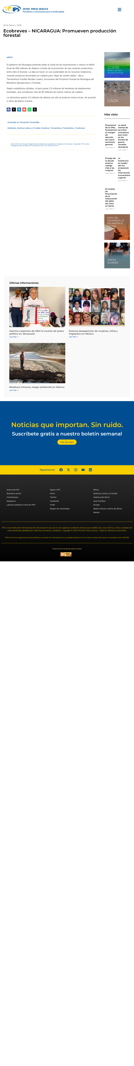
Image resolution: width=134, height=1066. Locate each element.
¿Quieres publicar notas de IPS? (21, 505)
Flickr (52, 505)
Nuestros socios (14, 493)
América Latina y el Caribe (28, 128)
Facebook (54, 501)
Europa (96, 505)
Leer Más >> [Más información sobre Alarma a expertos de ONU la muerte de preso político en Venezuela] (14, 337)
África (96, 490)
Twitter (53, 497)
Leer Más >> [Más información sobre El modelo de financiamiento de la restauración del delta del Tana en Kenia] (110, 209)
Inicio (52, 493)
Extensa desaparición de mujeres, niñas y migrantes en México (93, 332)
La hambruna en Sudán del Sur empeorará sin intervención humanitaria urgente (124, 168)
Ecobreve (45, 128)
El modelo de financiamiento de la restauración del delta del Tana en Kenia (112, 197)
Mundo (96, 512)
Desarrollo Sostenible (29, 122)
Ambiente (11, 128)
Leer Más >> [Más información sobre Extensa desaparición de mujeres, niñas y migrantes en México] (73, 337)
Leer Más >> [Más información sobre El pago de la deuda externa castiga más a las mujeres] (110, 173)
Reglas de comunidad (60, 509)
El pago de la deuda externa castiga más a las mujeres (110, 164)
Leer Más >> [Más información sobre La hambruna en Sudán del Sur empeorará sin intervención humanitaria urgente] (123, 180)
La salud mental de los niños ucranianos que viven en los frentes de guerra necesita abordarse (123, 136)
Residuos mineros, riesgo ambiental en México (36, 387)
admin (10, 57)
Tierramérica (56, 128)
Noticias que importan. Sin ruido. (67, 425)
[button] (9, 109)
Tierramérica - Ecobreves (74, 128)
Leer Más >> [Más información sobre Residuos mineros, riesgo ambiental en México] (14, 390)
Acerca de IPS (13, 490)
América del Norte (101, 497)
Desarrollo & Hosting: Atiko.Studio (67, 549)
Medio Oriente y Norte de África (107, 509)
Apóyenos (11, 501)
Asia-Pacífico (99, 501)
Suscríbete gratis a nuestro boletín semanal (67, 434)
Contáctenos (12, 497)
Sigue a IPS (55, 490)
